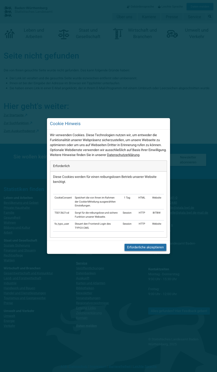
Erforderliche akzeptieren (145, 247)
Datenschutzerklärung (123, 155)
